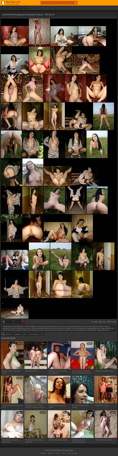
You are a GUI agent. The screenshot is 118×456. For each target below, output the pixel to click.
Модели (11, 8)
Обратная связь (72, 453)
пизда (24, 334)
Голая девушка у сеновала (104, 440)
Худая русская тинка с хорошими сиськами (79, 441)
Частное (19, 8)
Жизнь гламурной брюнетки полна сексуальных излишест (81, 372)
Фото (26, 8)
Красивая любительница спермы (80, 406)
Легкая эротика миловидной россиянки (34, 441)
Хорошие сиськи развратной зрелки (11, 372)
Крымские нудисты (31, 371)
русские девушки (33, 334)
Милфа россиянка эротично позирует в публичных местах (35, 406)
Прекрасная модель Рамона (105, 371)
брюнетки (9, 334)
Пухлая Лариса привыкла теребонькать (10, 441)
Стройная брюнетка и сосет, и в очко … (12, 406)
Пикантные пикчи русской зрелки (57, 406)
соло (42, 334)
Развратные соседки (102, 405)
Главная (4, 8)
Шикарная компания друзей (58, 440)
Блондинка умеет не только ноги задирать (57, 372)
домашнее (17, 334)
